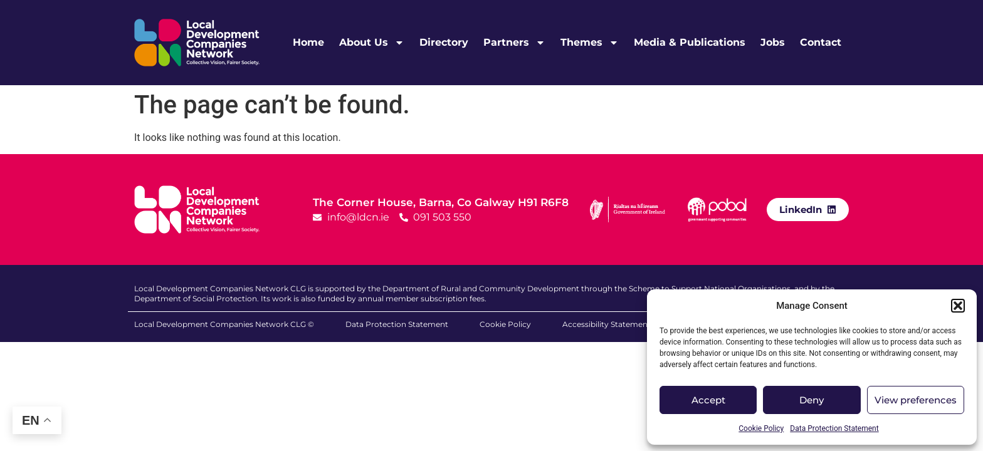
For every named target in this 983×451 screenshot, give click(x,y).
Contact (820, 42)
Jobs (772, 42)
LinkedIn (800, 209)
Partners (514, 42)
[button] (958, 305)
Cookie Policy (761, 428)
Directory (443, 42)
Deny (811, 400)
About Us (371, 42)
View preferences (916, 400)
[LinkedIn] (831, 209)
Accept (708, 400)
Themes (589, 42)
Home (308, 42)
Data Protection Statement (834, 428)
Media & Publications (689, 42)
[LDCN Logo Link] (197, 42)
